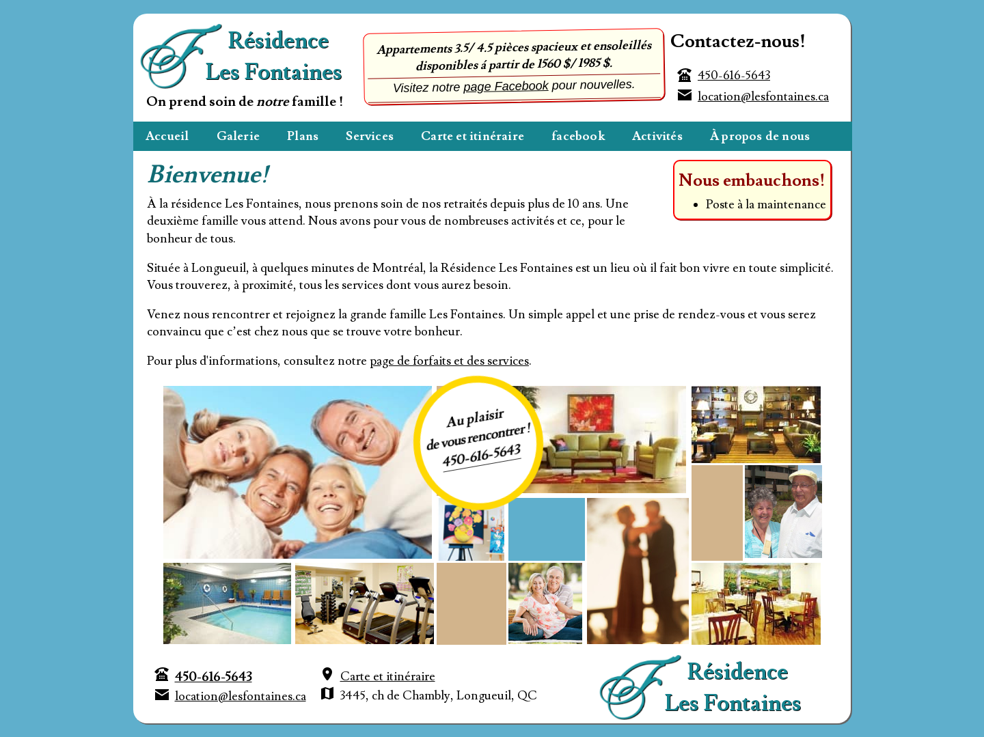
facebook (578, 136)
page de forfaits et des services (449, 361)
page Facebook (505, 86)
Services (370, 136)
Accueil (167, 136)
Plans (302, 136)
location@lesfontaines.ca (763, 97)
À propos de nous (760, 136)
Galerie (238, 136)
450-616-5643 (734, 75)
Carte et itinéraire (472, 136)
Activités (657, 136)
